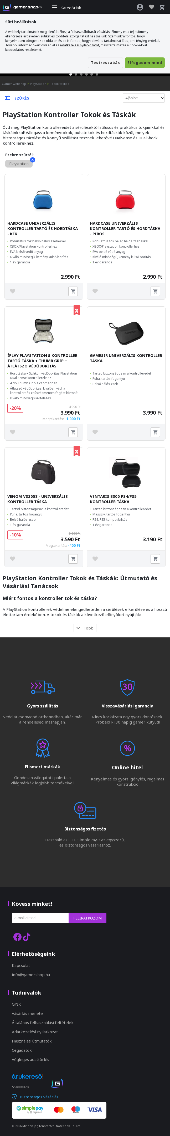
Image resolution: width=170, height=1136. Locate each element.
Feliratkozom (87, 918)
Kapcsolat (21, 965)
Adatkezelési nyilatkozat (35, 1031)
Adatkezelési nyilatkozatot (79, 45)
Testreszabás (105, 62)
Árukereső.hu (20, 1086)
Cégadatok (22, 1050)
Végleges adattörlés (30, 1059)
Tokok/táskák (59, 84)
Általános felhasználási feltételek (43, 1022)
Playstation (21, 163)
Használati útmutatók (32, 1041)
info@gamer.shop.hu (31, 974)
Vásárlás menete (27, 1013)
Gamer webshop (14, 84)
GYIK (16, 1004)
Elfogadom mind (144, 62)
